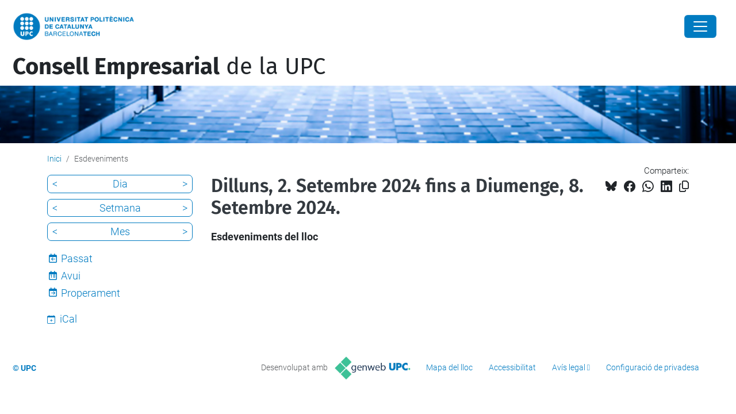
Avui (70, 276)
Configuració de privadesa (652, 367)
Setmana (120, 208)
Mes (120, 231)
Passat (77, 258)
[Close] (700, 26)
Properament (90, 293)
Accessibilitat (512, 367)
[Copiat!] (684, 186)
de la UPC (169, 66)
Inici (54, 158)
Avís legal (568, 367)
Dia (120, 184)
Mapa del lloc (449, 367)
